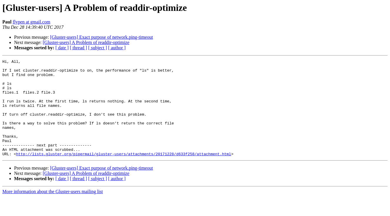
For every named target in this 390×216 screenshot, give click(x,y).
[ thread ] (78, 47)
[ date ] (62, 47)
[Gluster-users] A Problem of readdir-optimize (86, 42)
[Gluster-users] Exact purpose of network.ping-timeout (101, 37)
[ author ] (117, 47)
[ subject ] (97, 47)
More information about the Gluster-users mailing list (52, 210)
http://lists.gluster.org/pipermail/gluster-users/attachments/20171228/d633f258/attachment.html (123, 173)
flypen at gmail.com (31, 21)
